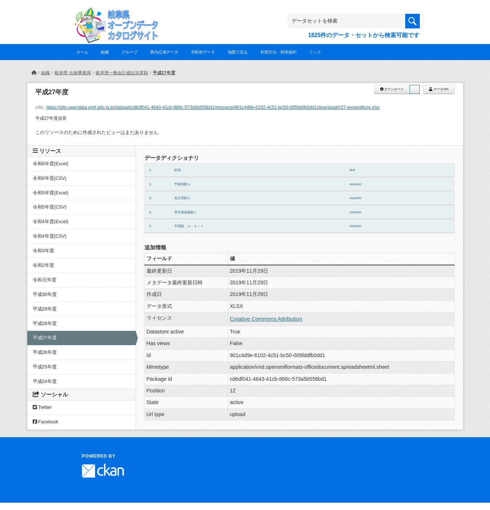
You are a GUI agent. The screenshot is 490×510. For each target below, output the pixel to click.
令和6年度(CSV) (50, 178)
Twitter (42, 407)
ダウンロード (392, 89)
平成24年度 (45, 381)
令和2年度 (43, 265)
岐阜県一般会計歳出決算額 (122, 72)
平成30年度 (45, 294)
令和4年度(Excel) (50, 221)
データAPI (439, 89)
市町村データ (203, 52)
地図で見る (238, 52)
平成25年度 (45, 366)
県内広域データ (164, 52)
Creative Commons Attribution (266, 319)
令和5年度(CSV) (50, 207)
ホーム (82, 52)
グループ (129, 52)
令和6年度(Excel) (50, 163)
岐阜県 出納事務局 (73, 72)
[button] (415, 89)
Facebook (46, 421)
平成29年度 (45, 309)
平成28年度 (45, 323)
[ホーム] (33, 72)
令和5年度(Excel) (50, 192)
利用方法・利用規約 (278, 52)
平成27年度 (164, 72)
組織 (105, 52)
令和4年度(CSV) (50, 236)
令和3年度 (43, 250)
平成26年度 (45, 352)
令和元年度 (44, 279)
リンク (315, 52)
